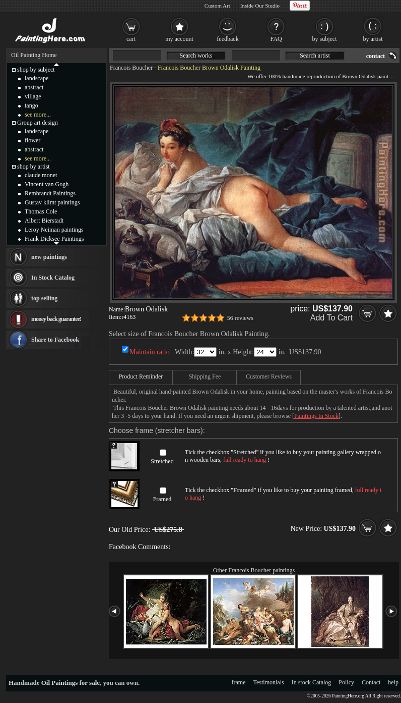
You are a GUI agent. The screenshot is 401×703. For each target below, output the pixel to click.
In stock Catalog (311, 682)
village (33, 96)
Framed (162, 499)
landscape (36, 78)
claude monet (41, 175)
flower (32, 140)
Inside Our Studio (260, 6)
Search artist (315, 55)
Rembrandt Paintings (50, 193)
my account (179, 38)
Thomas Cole (41, 211)
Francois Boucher (131, 67)
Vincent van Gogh (47, 184)
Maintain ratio (149, 352)
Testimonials (268, 682)
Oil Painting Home (34, 55)
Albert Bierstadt (44, 220)
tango (31, 105)
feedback (227, 38)
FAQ (276, 38)
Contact (371, 682)
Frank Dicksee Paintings (54, 238)
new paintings (49, 256)
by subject (324, 38)
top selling (44, 298)
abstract (34, 87)
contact (375, 56)
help (393, 682)
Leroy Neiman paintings (54, 229)
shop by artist (33, 166)
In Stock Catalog (53, 277)
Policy (346, 682)
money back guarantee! (56, 318)
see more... (38, 114)
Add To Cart (331, 317)
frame (239, 682)
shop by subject (36, 69)
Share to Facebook (55, 339)
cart (131, 38)
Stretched (162, 461)
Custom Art (217, 6)
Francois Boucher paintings (261, 570)
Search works (196, 55)
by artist (373, 38)
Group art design (37, 122)
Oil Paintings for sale (70, 682)
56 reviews (240, 317)
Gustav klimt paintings (52, 202)
